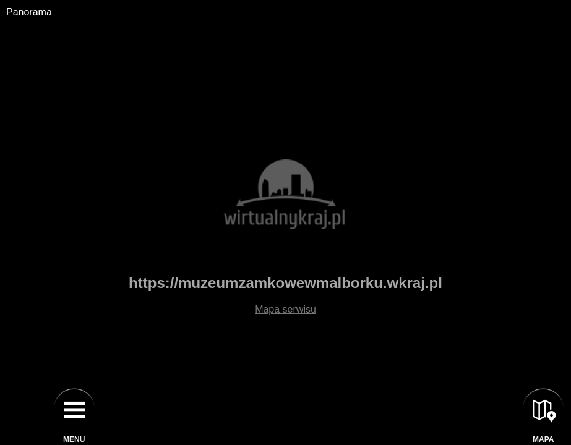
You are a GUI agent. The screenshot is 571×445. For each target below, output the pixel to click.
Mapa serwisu (285, 309)
